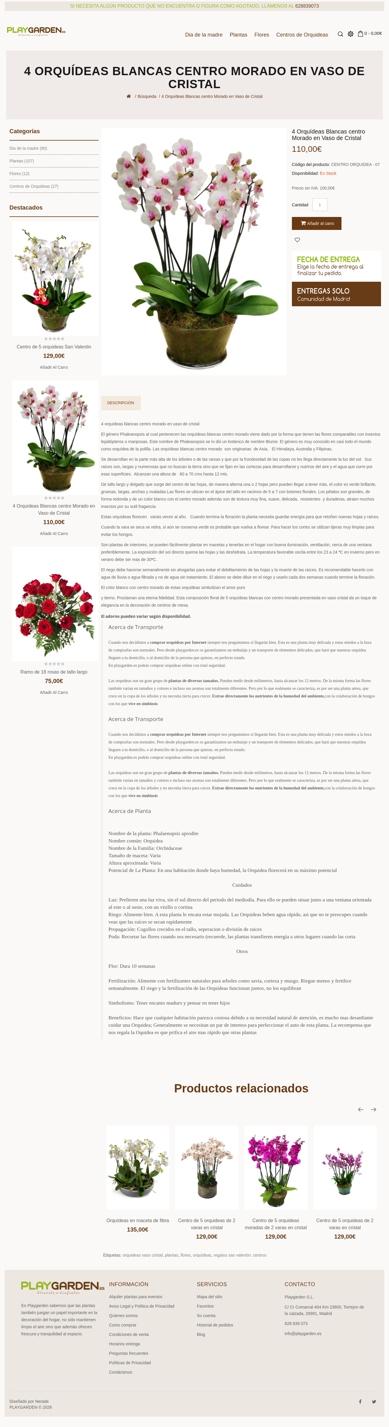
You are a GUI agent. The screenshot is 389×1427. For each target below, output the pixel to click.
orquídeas (202, 1255)
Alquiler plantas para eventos (136, 1296)
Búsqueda (147, 96)
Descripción (120, 403)
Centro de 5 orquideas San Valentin (54, 346)
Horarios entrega (124, 1344)
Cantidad (300, 205)
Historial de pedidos (215, 1325)
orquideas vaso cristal (143, 1255)
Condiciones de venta (129, 1334)
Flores (261, 35)
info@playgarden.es (303, 1333)
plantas (171, 1255)
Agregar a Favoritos (297, 239)
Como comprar (123, 1325)
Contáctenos (121, 1372)
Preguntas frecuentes (128, 1353)
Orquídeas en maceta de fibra (138, 1220)
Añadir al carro (54, 367)
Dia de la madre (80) (28, 148)
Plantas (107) (21, 161)
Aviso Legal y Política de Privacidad (142, 1306)
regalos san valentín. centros (240, 1255)
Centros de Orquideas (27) (33, 186)
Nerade (42, 1401)
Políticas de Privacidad (130, 1362)
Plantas (238, 35)
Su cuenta (206, 1315)
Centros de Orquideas (302, 35)
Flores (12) (19, 173)
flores (186, 1255)
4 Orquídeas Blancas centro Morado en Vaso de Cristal (211, 96)
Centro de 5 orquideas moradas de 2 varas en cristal (276, 1224)
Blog (201, 1334)
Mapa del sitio (209, 1296)
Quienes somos (123, 1315)
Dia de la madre (204, 35)
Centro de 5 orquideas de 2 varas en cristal (207, 1224)
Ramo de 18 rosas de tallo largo (53, 671)
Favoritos (205, 1306)
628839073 (307, 6)
